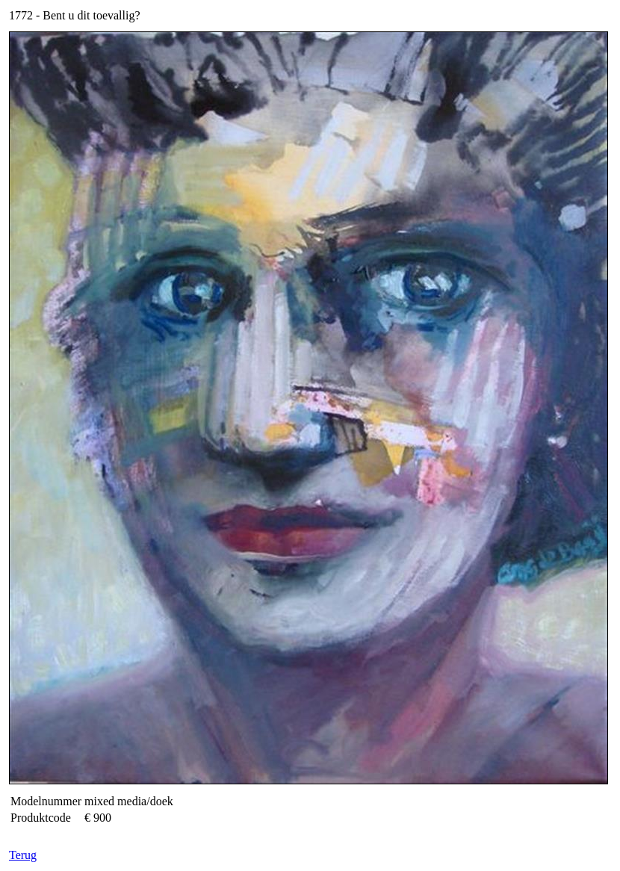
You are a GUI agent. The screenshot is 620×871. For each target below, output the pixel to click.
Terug (23, 855)
